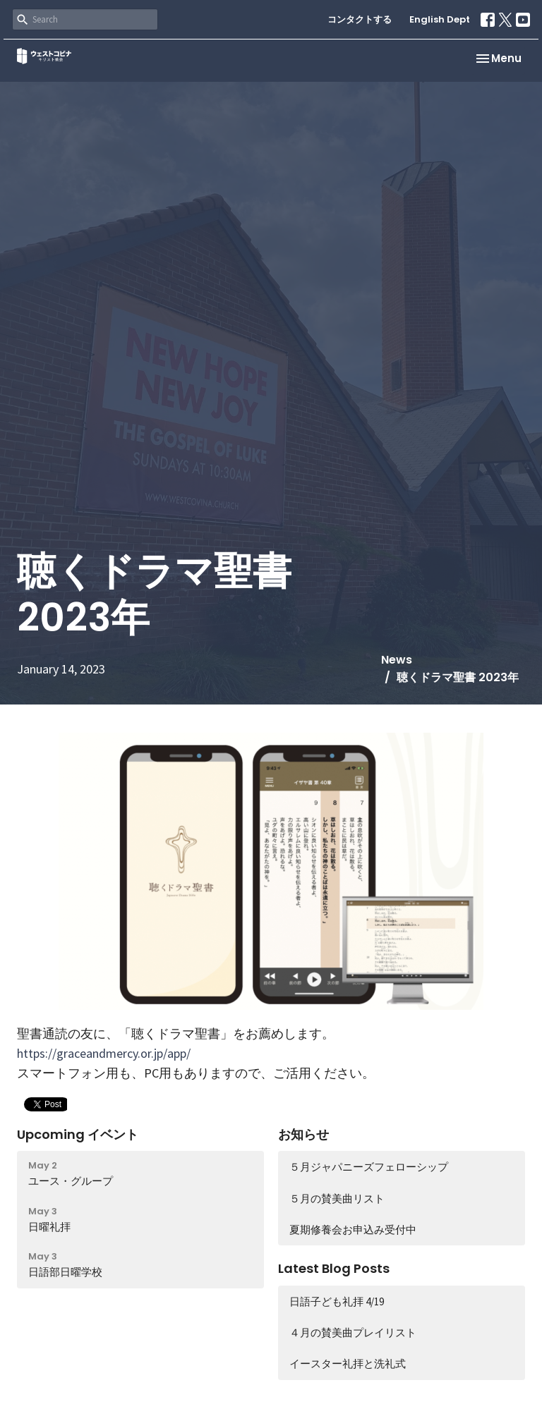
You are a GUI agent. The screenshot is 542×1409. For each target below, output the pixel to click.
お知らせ (303, 1134)
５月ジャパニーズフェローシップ (368, 1166)
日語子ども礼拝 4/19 (336, 1301)
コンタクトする (359, 19)
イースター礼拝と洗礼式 (347, 1363)
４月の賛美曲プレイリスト (352, 1332)
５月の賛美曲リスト (337, 1198)
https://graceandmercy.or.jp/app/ (104, 1053)
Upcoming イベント (77, 1134)
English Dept (439, 19)
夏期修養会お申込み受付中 (352, 1229)
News (396, 660)
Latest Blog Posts (334, 1268)
